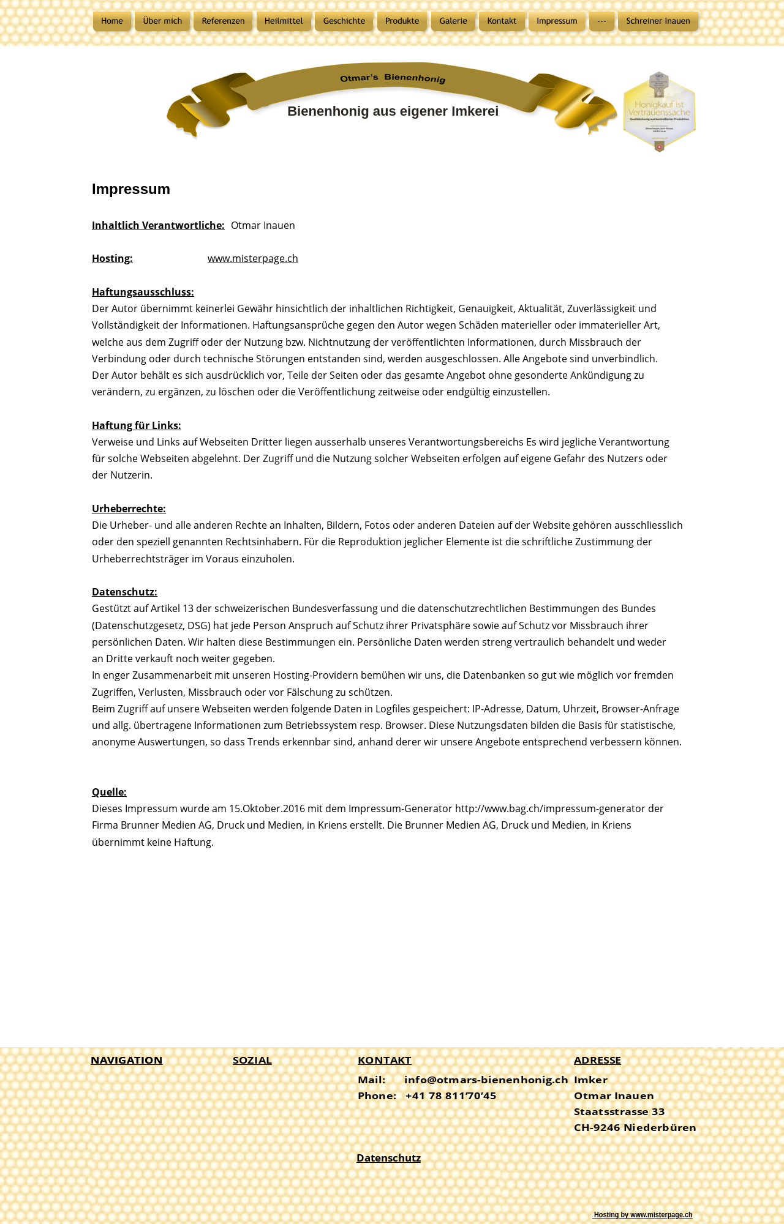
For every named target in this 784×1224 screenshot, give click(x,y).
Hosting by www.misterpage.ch (642, 1215)
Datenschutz (388, 1158)
